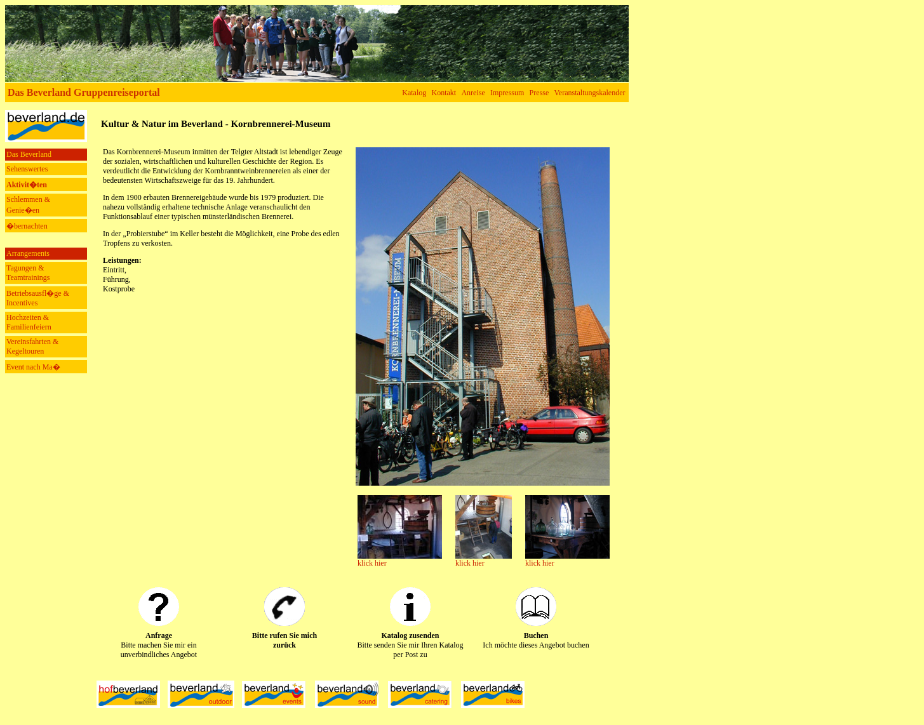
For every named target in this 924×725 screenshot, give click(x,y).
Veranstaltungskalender (590, 92)
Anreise (473, 92)
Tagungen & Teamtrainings (28, 272)
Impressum (507, 92)
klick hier (372, 563)
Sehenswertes (27, 168)
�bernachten (27, 226)
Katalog (414, 92)
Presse (539, 92)
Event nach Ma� (33, 366)
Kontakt (444, 92)
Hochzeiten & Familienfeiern (28, 322)
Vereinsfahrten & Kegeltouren (32, 346)
